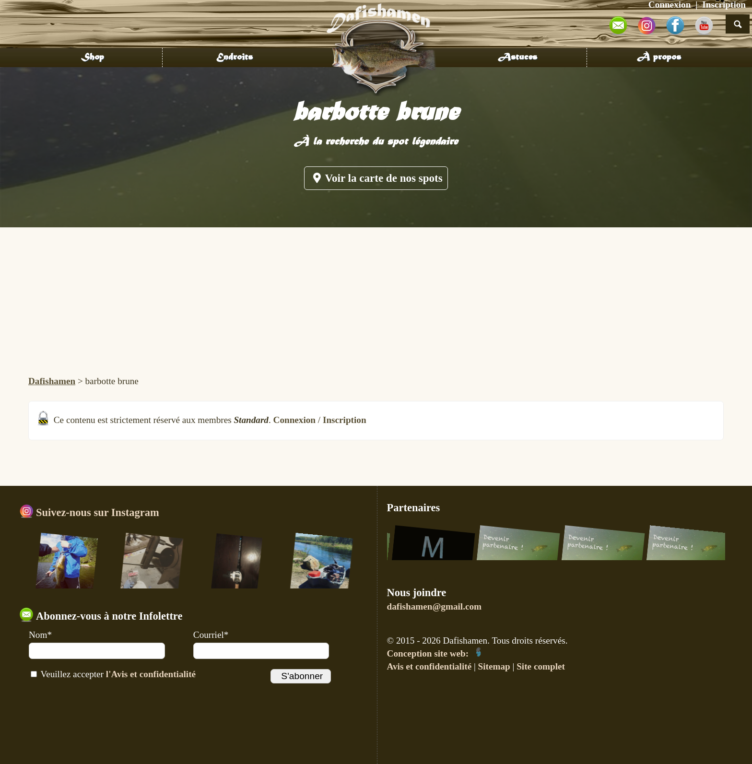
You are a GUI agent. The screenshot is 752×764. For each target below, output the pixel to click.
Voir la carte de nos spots (375, 178)
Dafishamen (51, 381)
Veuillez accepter (113, 674)
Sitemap (494, 666)
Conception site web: (435, 653)
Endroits (234, 57)
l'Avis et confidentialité (151, 674)
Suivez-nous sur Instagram (89, 512)
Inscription (344, 420)
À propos (659, 57)
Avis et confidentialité (429, 666)
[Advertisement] (376, 299)
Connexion (294, 420)
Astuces (517, 57)
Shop (92, 57)
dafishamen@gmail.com (434, 606)
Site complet (541, 666)
